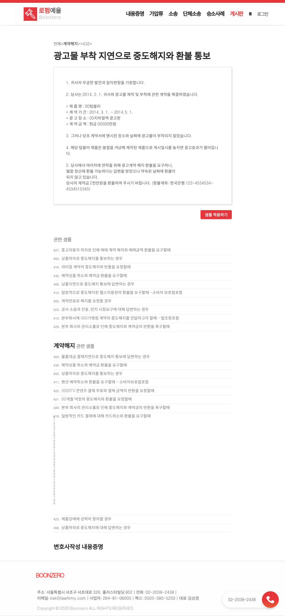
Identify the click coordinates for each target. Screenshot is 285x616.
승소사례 (215, 13)
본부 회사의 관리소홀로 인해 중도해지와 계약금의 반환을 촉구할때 (115, 326)
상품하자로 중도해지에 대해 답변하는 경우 (96, 527)
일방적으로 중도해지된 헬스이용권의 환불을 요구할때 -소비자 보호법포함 (121, 292)
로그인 (262, 13)
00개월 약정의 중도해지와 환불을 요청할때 (96, 399)
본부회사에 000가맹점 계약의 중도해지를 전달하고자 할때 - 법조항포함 (120, 318)
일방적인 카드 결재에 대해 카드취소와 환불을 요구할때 (106, 416)
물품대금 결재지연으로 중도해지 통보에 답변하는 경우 (105, 356)
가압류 (155, 13)
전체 (57, 43)
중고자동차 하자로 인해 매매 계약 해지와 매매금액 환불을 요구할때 (116, 250)
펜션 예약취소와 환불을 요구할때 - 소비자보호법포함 (104, 382)
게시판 (236, 13)
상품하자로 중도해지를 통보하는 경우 (92, 258)
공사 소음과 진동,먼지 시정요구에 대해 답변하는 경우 (104, 309)
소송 (172, 13)
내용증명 (135, 13)
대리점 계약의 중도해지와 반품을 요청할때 (96, 266)
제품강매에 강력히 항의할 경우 (86, 518)
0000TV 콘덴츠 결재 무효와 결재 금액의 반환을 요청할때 (107, 390)
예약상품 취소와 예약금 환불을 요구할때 (94, 275)
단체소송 (192, 13)
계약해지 (70, 43)
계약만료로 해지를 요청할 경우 (86, 300)
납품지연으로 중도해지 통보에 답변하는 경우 (97, 284)
